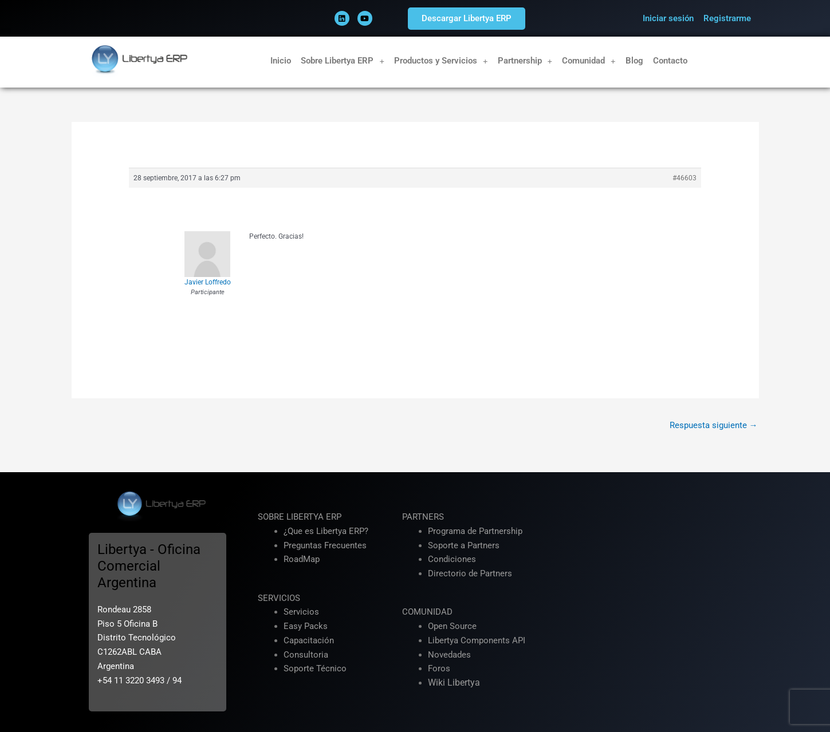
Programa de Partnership (475, 531)
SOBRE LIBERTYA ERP (299, 517)
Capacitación (309, 640)
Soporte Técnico (315, 668)
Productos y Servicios (441, 61)
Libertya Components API (476, 640)
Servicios (301, 612)
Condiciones (452, 559)
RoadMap (302, 559)
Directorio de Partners (470, 573)
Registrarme (727, 18)
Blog (634, 61)
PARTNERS (423, 517)
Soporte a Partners (463, 545)
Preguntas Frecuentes (325, 545)
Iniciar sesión (668, 18)
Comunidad (589, 61)
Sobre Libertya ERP (342, 61)
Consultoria (306, 655)
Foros (439, 668)
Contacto (670, 61)
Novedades (449, 655)
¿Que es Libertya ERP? (326, 531)
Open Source (452, 626)
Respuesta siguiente (714, 425)
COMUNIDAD (427, 612)
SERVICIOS (279, 598)
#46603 (684, 178)
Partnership (525, 61)
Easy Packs (306, 626)
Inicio (280, 61)
